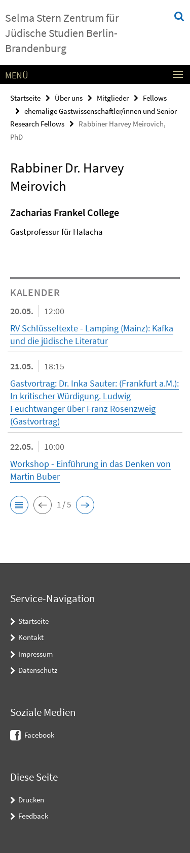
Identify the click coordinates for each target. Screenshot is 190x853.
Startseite (25, 98)
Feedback (33, 816)
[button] (19, 505)
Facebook (39, 735)
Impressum (35, 654)
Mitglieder (113, 98)
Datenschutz (37, 670)
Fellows (155, 98)
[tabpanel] (95, 224)
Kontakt (31, 637)
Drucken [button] (31, 799)
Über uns (69, 98)
